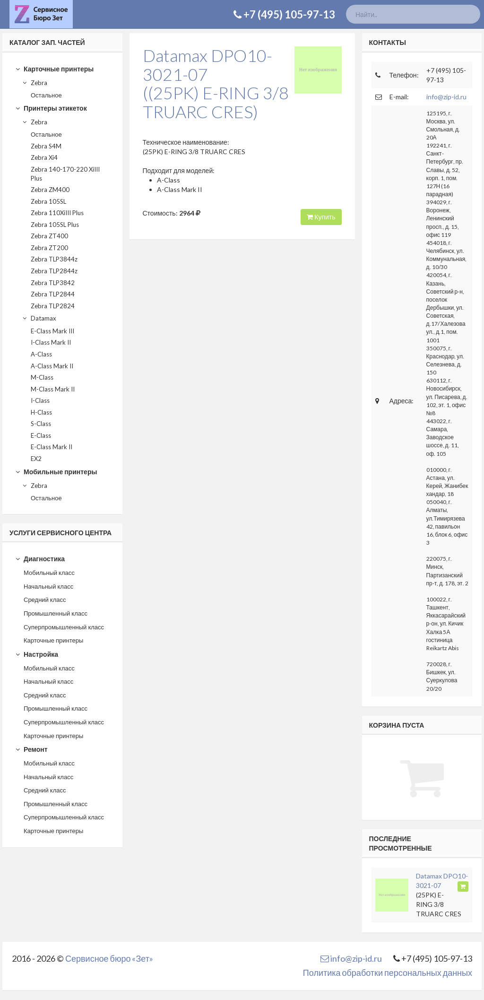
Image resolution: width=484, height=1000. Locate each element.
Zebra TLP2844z (54, 271)
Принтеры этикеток (51, 108)
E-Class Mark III (52, 331)
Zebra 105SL (48, 201)
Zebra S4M (46, 146)
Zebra (34, 83)
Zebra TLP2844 (53, 294)
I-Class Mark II (51, 342)
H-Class (41, 412)
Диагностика (40, 559)
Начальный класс (48, 586)
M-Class (42, 377)
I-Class (40, 400)
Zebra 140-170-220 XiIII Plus (65, 173)
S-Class (41, 423)
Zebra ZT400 (49, 236)
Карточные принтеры (54, 69)
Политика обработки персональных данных (387, 972)
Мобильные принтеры (56, 472)
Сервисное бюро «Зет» (109, 958)
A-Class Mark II (52, 366)
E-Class (41, 435)
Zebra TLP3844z (54, 259)
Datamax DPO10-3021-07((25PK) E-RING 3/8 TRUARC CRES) (216, 83)
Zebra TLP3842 (53, 283)
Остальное (46, 95)
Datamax (39, 318)
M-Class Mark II (53, 389)
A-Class (41, 354)
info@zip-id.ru (446, 97)
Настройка (37, 654)
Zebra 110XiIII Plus (57, 213)
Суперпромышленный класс (64, 627)
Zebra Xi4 (44, 157)
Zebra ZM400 (50, 189)
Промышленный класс (55, 613)
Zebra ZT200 (49, 248)
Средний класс (45, 599)
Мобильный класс (49, 572)
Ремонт (31, 749)
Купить (321, 217)
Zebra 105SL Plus (55, 224)
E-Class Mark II (51, 447)
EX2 (36, 458)
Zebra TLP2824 (53, 306)
